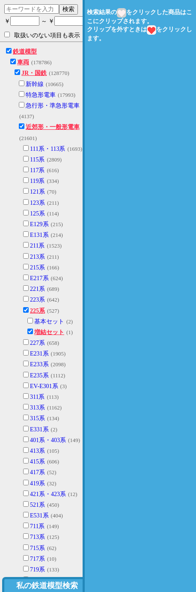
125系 (37, 213)
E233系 (39, 364)
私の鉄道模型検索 (47, 585)
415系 (37, 461)
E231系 (39, 353)
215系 (37, 267)
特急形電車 (41, 95)
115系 (37, 159)
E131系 (39, 235)
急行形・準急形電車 (53, 105)
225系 (37, 311)
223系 (37, 299)
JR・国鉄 (34, 73)
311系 (37, 397)
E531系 (39, 515)
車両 (23, 62)
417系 (37, 472)
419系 (37, 483)
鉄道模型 (25, 51)
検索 (68, 9)
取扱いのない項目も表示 (42, 35)
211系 (37, 245)
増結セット (49, 332)
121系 (37, 191)
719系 (37, 569)
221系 (37, 289)
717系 (37, 559)
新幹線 (35, 84)
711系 (37, 526)
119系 (37, 181)
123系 (37, 203)
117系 (37, 170)
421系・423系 (48, 494)
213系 (37, 257)
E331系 (39, 429)
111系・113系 (47, 149)
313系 (37, 407)
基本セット (49, 321)
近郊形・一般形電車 (53, 127)
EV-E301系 (44, 386)
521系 (37, 505)
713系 (37, 537)
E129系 (39, 224)
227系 (37, 343)
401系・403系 (48, 440)
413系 (37, 451)
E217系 (39, 278)
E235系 (39, 375)
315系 (37, 418)
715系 (37, 548)
